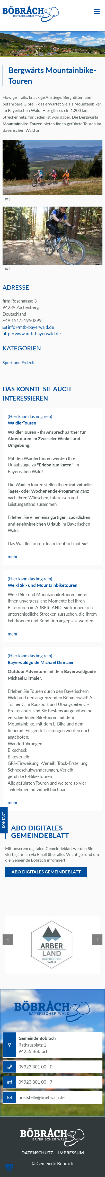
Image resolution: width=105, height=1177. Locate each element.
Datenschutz (37, 1152)
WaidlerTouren (22, 423)
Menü (96, 11)
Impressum (71, 1152)
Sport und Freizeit (19, 362)
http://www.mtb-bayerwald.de (32, 333)
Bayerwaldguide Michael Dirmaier (41, 662)
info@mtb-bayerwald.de (31, 327)
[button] (9, 1167)
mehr (13, 556)
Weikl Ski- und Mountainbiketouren (42, 585)
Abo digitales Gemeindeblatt (46, 871)
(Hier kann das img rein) (30, 416)
